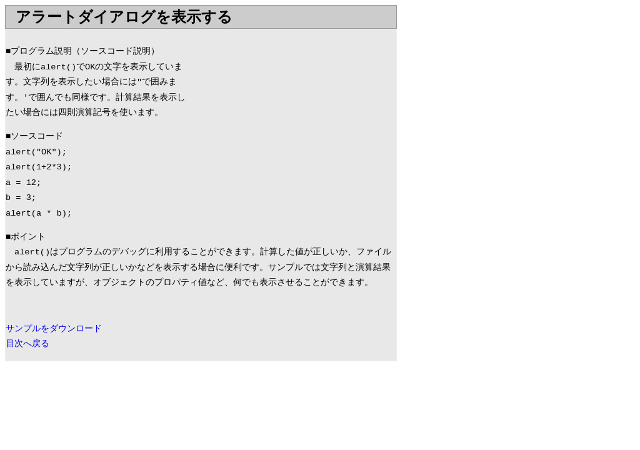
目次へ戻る (27, 344)
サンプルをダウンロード (54, 329)
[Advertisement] (291, 116)
